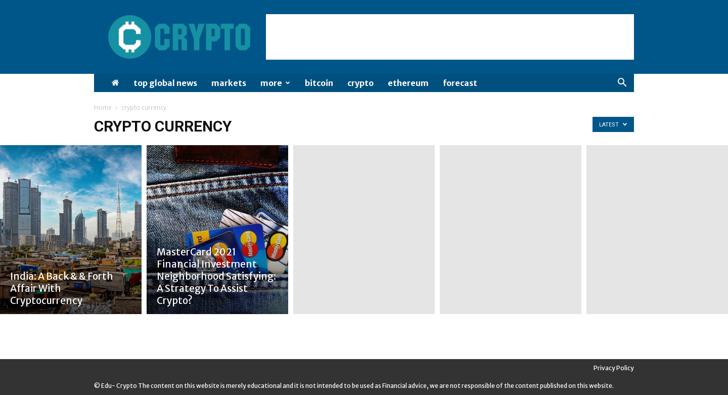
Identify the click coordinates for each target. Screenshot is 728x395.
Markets (228, 83)
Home (103, 107)
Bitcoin (319, 83)
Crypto (360, 83)
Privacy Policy (614, 368)
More (275, 83)
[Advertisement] (450, 37)
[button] (622, 84)
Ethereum (408, 83)
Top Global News (165, 83)
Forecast (460, 83)
